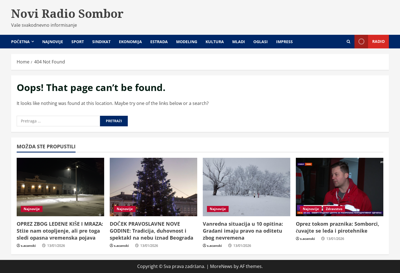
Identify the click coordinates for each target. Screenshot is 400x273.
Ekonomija (130, 41)
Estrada (159, 41)
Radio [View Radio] (369, 41)
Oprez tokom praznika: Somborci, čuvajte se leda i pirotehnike (337, 227)
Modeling (186, 41)
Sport (77, 41)
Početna (20, 41)
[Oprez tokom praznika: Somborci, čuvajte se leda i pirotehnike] (339, 187)
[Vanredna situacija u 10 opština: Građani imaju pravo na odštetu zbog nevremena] (246, 187)
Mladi (238, 41)
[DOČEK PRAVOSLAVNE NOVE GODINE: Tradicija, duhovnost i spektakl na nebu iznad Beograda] (153, 187)
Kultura (215, 41)
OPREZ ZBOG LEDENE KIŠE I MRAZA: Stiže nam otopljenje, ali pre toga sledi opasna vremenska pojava (60, 230)
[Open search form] (348, 41)
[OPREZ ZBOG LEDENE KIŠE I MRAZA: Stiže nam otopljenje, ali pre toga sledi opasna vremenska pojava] (60, 187)
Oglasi (260, 41)
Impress (284, 41)
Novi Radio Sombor (67, 13)
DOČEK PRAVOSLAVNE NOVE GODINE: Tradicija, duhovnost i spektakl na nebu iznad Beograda (151, 230)
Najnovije (52, 41)
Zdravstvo (334, 208)
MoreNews (221, 266)
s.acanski (28, 245)
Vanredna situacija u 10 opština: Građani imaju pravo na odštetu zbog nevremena (243, 230)
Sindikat (101, 41)
